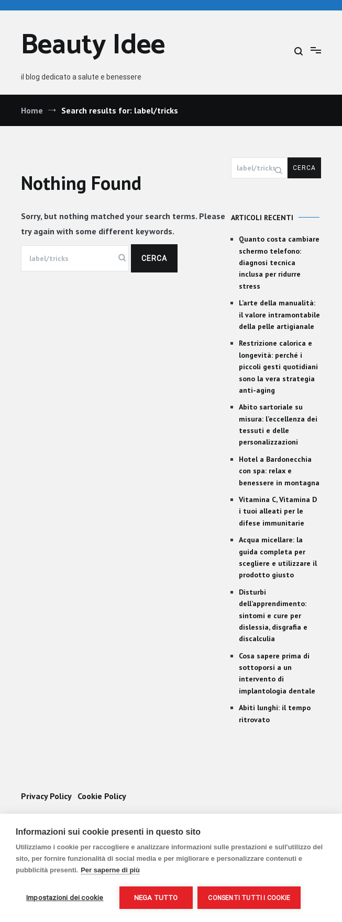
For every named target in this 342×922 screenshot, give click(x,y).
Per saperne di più (110, 870)
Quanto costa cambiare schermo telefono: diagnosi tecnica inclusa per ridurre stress (279, 262)
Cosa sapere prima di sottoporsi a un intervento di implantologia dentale (277, 673)
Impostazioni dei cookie (65, 897)
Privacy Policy (46, 796)
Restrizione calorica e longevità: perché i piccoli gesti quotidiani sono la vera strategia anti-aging (278, 366)
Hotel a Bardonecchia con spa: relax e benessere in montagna (279, 470)
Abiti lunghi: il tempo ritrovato (275, 713)
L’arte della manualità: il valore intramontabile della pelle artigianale (279, 314)
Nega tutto (156, 897)
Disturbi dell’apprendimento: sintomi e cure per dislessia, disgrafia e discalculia (273, 615)
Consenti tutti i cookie (249, 898)
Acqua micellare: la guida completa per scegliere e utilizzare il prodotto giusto (278, 557)
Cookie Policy (102, 796)
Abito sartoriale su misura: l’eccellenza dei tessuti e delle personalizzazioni (278, 424)
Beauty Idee (93, 46)
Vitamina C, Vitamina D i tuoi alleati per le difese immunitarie (278, 511)
